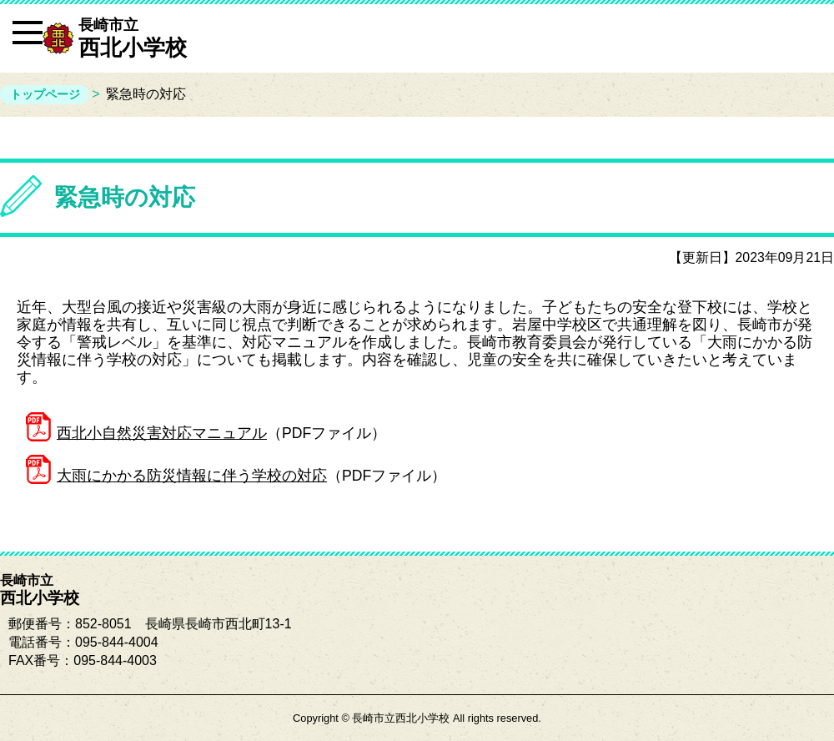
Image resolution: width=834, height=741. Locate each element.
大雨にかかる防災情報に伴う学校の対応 (192, 475)
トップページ (45, 94)
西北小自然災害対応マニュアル (162, 433)
